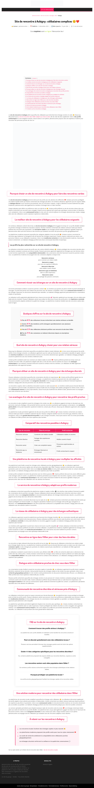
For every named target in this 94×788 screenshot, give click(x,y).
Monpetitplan (33, 786)
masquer (34, 78)
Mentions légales (47, 764)
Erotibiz (15, 777)
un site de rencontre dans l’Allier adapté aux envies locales (34, 117)
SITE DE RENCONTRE (47, 9)
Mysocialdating (73, 786)
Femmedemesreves (54, 786)
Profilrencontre (64, 786)
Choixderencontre (43, 786)
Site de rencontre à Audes (51, 750)
